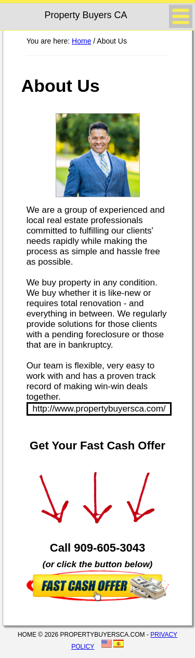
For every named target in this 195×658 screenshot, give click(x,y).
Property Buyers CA (85, 15)
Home (81, 41)
